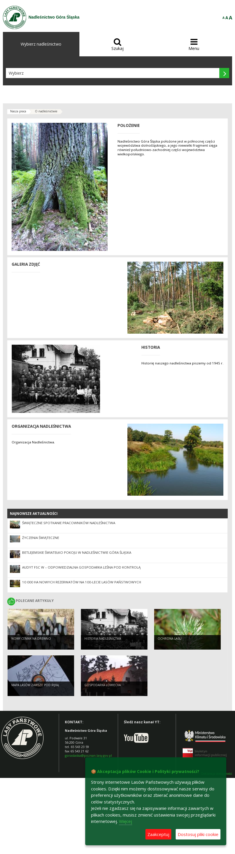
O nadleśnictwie (46, 111)
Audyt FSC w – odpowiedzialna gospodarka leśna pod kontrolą (81, 567)
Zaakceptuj (158, 834)
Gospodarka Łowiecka (102, 685)
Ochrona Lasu (169, 639)
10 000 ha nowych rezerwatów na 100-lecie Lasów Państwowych (81, 582)
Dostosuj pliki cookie (198, 834)
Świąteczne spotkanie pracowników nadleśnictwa (68, 523)
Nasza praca (18, 111)
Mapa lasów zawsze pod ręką (35, 685)
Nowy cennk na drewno (31, 639)
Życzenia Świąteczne (40, 537)
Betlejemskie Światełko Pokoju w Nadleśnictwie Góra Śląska (76, 552)
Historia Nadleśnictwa (102, 639)
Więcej (125, 821)
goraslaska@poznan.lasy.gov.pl (88, 755)
